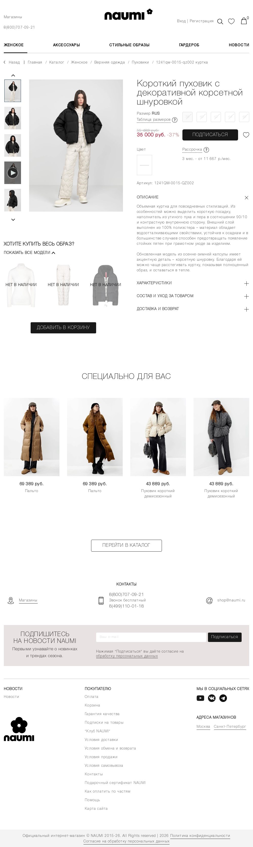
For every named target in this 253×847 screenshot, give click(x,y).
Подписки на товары (104, 722)
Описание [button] (148, 197)
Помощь (92, 800)
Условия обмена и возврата (110, 748)
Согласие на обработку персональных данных (126, 841)
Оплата (91, 697)
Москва (203, 727)
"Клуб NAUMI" (97, 731)
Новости (239, 45)
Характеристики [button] (154, 283)
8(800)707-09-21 (19, 27)
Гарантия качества (102, 714)
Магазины (13, 17)
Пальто (31, 491)
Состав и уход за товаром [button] (165, 296)
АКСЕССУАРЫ (66, 45)
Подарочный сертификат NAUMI (115, 783)
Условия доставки (101, 740)
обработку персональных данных (127, 656)
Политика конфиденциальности (200, 836)
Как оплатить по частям (108, 791)
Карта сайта (96, 809)
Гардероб (189, 45)
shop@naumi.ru (225, 600)
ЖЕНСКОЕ (14, 45)
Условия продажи (101, 757)
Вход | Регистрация (195, 21)
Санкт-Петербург (230, 727)
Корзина (92, 705)
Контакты (94, 774)
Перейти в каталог (126, 545)
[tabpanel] (76, 150)
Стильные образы (129, 45)
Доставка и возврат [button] (158, 309)
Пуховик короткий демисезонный (158, 494)
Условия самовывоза (104, 766)
